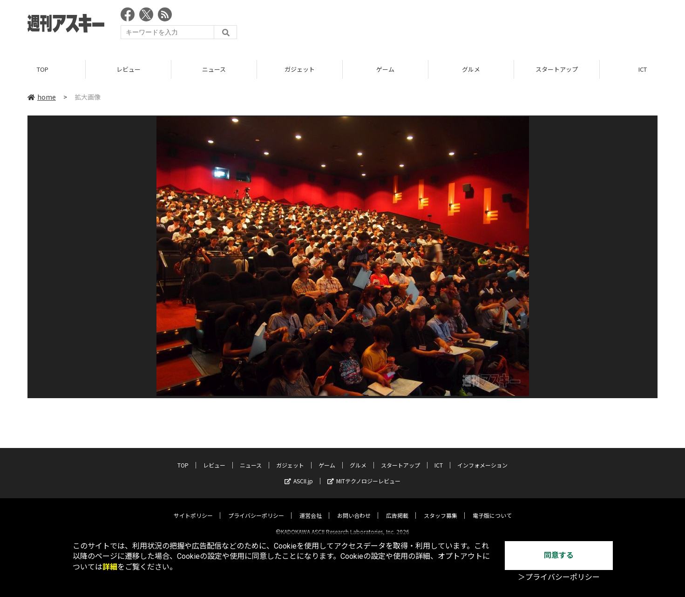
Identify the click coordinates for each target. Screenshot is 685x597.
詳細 (109, 567)
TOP (42, 69)
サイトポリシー (193, 507)
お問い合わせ (354, 507)
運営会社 (310, 507)
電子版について (492, 507)
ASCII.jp (299, 473)
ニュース (214, 69)
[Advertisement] (488, 26)
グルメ (471, 69)
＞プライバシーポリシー (559, 577)
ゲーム (385, 69)
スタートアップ (557, 69)
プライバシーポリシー (256, 507)
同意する (559, 555)
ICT (438, 457)
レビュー (128, 69)
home (41, 97)
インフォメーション (482, 457)
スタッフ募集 (440, 507)
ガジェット (300, 69)
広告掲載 (397, 507)
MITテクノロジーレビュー (363, 473)
